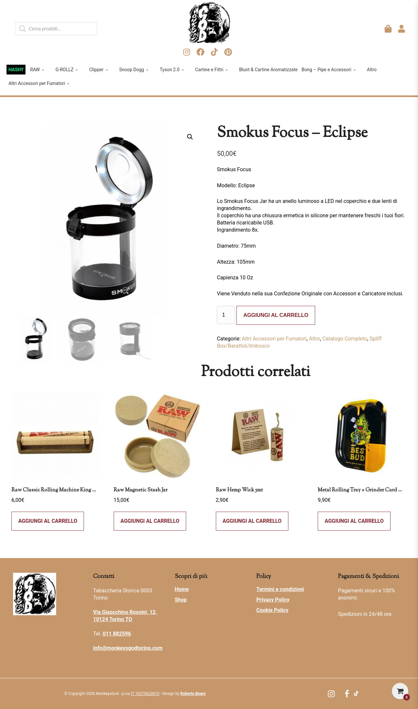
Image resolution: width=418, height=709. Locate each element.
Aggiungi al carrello (275, 315)
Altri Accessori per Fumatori (39, 83)
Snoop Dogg (134, 69)
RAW (37, 69)
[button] (190, 137)
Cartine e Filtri (212, 69)
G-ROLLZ (67, 69)
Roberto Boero (193, 693)
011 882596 (117, 634)
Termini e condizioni (280, 589)
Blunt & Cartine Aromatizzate (268, 69)
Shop (181, 600)
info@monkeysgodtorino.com (128, 648)
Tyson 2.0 (172, 69)
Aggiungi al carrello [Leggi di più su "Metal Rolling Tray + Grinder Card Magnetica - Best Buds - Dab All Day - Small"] (354, 521)
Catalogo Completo (344, 339)
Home (182, 589)
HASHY (16, 69)
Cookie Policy (272, 610)
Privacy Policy (272, 600)
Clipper (99, 69)
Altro (372, 69)
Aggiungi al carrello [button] (47, 521)
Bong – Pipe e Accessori (329, 69)
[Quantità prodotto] (226, 315)
